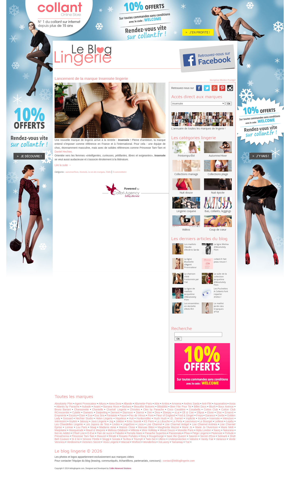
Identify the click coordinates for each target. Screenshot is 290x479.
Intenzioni (228, 418)
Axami (97, 406)
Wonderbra (149, 442)
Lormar (69, 427)
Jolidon (120, 421)
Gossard (68, 418)
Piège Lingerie (200, 433)
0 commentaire (119, 171)
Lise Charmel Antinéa (204, 424)
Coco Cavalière (176, 409)
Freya (199, 415)
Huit (131, 418)
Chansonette (81, 409)
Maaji (93, 427)
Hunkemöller (143, 418)
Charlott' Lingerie (117, 409)
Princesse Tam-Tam (83, 436)
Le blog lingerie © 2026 (78, 450)
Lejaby (230, 421)
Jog (111, 421)
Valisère (193, 439)
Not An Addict (62, 433)
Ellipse (200, 412)
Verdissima (73, 442)
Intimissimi (61, 421)
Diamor (140, 412)
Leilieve (219, 421)
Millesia (134, 430)
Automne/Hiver (218, 153)
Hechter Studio (84, 418)
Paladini (119, 433)
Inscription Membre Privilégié (222, 80)
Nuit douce (186, 190)
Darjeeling (102, 412)
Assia (232, 403)
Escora (73, 415)
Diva (157, 412)
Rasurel (101, 436)
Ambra (165, 403)
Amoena (176, 403)
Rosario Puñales (128, 436)
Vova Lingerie (111, 442)
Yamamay (177, 442)
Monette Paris (186, 430)
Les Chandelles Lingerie (69, 424)
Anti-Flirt (206, 403)
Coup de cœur (218, 227)
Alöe (156, 403)
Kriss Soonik (134, 421)
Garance (210, 415)
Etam (82, 415)
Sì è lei (76, 439)
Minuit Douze (167, 430)
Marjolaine (61, 430)
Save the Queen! (176, 436)
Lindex (116, 424)
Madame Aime (107, 427)
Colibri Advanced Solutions (120, 468)
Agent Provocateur (85, 403)
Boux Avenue (226, 406)
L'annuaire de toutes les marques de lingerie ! (198, 128)
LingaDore (129, 424)
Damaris (88, 412)
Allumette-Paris (143, 403)
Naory (217, 430)
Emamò (229, 412)
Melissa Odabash (118, 430)
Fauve (123, 415)
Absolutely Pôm (64, 403)
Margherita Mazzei (168, 427)
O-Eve (91, 433)
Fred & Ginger (186, 415)
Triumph (138, 439)
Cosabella (194, 409)
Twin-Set (151, 439)
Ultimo (162, 439)
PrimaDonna (62, 436)
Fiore (151, 415)
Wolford (136, 442)
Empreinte (60, 415)
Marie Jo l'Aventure (206, 427)
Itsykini (73, 421)
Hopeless (120, 418)
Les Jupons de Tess (97, 424)
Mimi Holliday (149, 430)
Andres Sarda (192, 403)
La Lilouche (163, 421)
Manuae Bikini (146, 427)
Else (219, 412)
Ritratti (112, 436)
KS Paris (149, 421)
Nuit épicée (218, 190)
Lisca (141, 424)
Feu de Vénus (137, 415)
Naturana (228, 430)
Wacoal (125, 442)
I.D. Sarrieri (176, 418)
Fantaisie (112, 415)
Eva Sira (99, 415)
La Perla (177, 421)
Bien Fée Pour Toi (180, 406)
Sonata (116, 439)
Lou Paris (81, 427)
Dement (114, 412)
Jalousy (84, 421)
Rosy (143, 436)
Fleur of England (165, 415)
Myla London (203, 430)
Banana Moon (111, 406)
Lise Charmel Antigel (177, 424)
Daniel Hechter (63, 151)
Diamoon (127, 412)
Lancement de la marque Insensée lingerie (91, 78)
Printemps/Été (186, 153)
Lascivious (191, 421)
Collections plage (218, 172)
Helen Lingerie (104, 418)
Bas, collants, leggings (218, 209)
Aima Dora (115, 403)
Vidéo (108, 171)
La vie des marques (96, 171)
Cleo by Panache (153, 409)
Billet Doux (200, 406)
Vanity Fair (207, 439)
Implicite (190, 418)
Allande (127, 403)
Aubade (86, 406)
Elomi (210, 412)
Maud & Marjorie (95, 430)
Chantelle (97, 409)
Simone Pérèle (91, 439)
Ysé (187, 442)
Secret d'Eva (207, 436)
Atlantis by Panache (67, 406)
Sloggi (105, 439)
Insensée (83, 171)
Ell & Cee (188, 412)
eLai (176, 412)
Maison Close (127, 427)
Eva (90, 415)
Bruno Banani (63, 409)
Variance (221, 439)
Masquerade (76, 430)
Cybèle (76, 412)
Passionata (175, 433)
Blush (212, 406)
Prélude (229, 433)
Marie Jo (187, 427)
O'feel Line (78, 433)
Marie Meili (227, 427)
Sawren (193, 436)
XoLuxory (163, 442)
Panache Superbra (155, 433)
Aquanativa (220, 403)
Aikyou (103, 403)
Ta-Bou (127, 439)
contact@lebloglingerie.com (179, 460)
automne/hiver (71, 171)
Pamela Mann (134, 433)
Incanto (202, 418)
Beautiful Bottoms (144, 406)
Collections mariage (186, 172)
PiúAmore (216, 433)
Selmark (222, 436)
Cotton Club (211, 409)
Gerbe (221, 415)
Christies (135, 409)
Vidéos (186, 227)
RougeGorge (156, 436)
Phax (187, 433)
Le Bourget (205, 421)
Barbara (126, 406)
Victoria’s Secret (91, 442)
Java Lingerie (99, 421)
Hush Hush (160, 418)
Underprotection (177, 439)
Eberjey (167, 412)
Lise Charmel (154, 424)
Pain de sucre (105, 433)
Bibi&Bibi (162, 406)
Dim (149, 412)
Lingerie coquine (186, 209)
